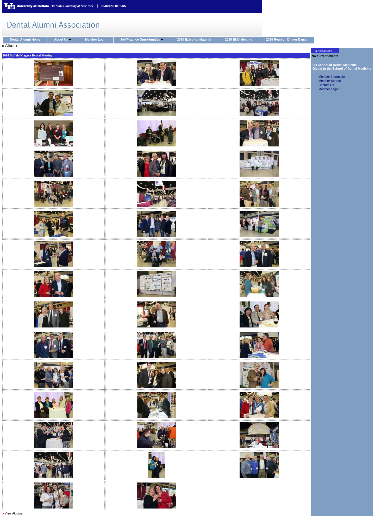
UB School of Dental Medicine (334, 65)
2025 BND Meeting (240, 40)
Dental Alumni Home (26, 40)
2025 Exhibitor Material (195, 40)
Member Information (332, 77)
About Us (64, 40)
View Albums (13, 513)
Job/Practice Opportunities (143, 40)
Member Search (329, 81)
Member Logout (329, 89)
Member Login (97, 40)
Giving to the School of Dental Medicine (341, 68)
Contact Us (326, 85)
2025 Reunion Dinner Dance (288, 40)
